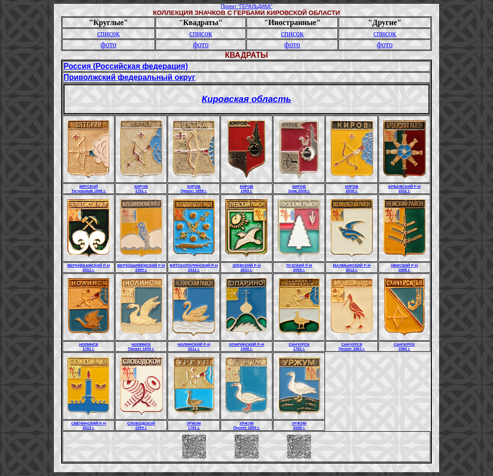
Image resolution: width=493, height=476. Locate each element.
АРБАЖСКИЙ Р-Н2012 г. (404, 188)
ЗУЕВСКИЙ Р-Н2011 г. (247, 267)
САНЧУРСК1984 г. (404, 346)
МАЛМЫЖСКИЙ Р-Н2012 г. (352, 267)
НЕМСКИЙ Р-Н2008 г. (404, 267)
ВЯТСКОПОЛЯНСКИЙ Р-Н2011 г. (194, 267)
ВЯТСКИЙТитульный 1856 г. (88, 188)
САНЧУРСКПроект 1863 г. (351, 346)
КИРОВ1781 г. (141, 188)
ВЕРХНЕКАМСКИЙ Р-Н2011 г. (88, 267)
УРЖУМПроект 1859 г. (247, 425)
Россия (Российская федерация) (126, 66)
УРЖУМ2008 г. (299, 425)
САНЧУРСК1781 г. (299, 346)
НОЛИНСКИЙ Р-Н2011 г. (194, 346)
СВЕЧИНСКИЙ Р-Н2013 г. (88, 425)
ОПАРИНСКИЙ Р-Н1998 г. (246, 346)
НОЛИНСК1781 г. (88, 346)
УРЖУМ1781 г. (194, 425)
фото (109, 44)
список (108, 33)
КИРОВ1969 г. (246, 188)
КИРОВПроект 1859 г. (194, 188)
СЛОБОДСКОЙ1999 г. (141, 425)
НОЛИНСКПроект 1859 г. (141, 346)
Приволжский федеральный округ (129, 77)
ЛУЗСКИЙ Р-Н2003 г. (299, 267)
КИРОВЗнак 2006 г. (299, 188)
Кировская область (246, 99)
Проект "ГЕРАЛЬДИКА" (246, 6)
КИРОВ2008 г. (352, 188)
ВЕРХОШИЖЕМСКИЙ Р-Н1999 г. (141, 267)
